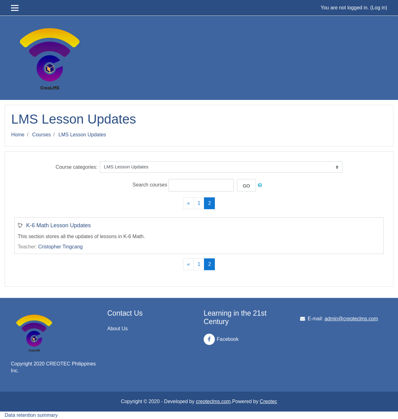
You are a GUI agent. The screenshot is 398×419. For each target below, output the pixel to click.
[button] (261, 185)
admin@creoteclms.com (351, 318)
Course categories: (76, 167)
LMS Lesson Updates (82, 134)
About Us (117, 328)
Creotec (268, 401)
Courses (41, 134)
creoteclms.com (213, 401)
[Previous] (188, 203)
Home (18, 134)
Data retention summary (31, 415)
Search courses (150, 184)
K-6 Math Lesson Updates (58, 225)
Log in (379, 7)
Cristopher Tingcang (60, 246)
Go (246, 185)
